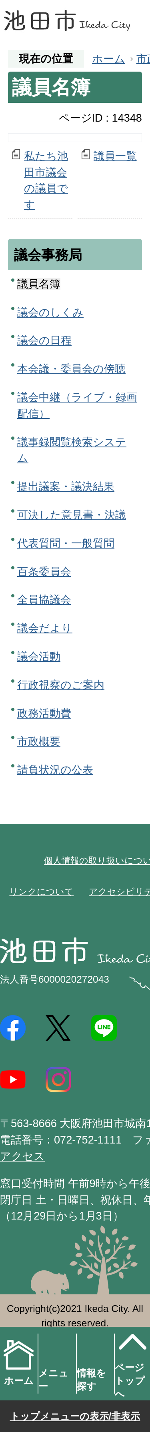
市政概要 (38, 741)
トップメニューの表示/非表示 (75, 1416)
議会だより (44, 628)
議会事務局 (48, 254)
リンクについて (41, 892)
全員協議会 (44, 599)
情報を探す (91, 1380)
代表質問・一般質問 (65, 543)
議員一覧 (115, 156)
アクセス (22, 1156)
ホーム (108, 58)
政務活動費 (44, 713)
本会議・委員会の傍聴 (71, 369)
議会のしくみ (50, 312)
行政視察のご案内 (60, 685)
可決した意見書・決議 (71, 515)
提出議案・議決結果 (65, 486)
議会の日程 (44, 340)
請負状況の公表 (55, 769)
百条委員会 (44, 571)
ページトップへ (131, 1363)
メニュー (53, 1380)
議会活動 (38, 656)
